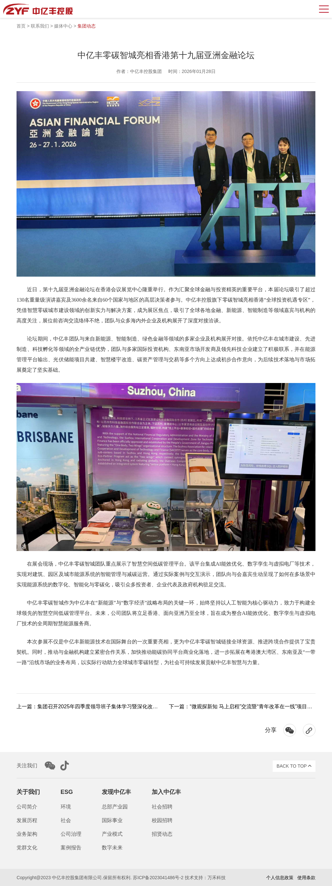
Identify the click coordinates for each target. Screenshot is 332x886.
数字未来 (112, 847)
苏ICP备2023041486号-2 (158, 877)
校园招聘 (162, 820)
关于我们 (28, 792)
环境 (66, 806)
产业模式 (112, 834)
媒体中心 (63, 26)
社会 (66, 820)
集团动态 (86, 26)
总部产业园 (115, 806)
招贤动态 (162, 834)
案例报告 (71, 847)
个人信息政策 (279, 877)
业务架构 (27, 834)
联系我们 (40, 26)
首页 (21, 26)
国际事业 (112, 820)
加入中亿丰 (166, 792)
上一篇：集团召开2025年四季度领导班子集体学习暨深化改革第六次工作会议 (105, 706)
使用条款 (306, 877)
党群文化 (27, 847)
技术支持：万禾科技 (205, 877)
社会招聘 (162, 806)
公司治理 (71, 834)
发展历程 (27, 820)
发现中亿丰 (116, 792)
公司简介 (27, 806)
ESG (67, 792)
